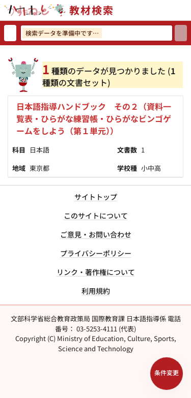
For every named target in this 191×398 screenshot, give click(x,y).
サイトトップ (95, 197)
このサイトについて (96, 215)
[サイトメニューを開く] (187, 10)
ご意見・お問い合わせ (95, 234)
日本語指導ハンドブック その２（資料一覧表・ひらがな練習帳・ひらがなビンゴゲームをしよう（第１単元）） (93, 118)
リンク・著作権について (96, 272)
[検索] (181, 33)
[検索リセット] (10, 33)
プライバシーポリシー (95, 253)
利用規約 (95, 291)
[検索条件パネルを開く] (166, 373)
